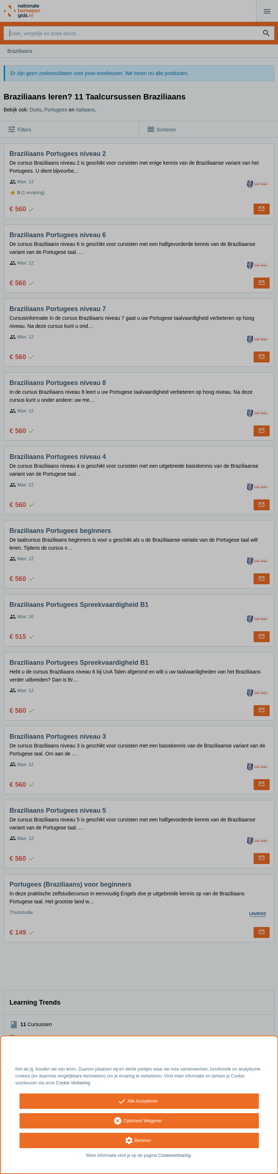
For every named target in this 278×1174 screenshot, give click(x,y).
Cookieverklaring (174, 1155)
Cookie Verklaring (73, 1082)
